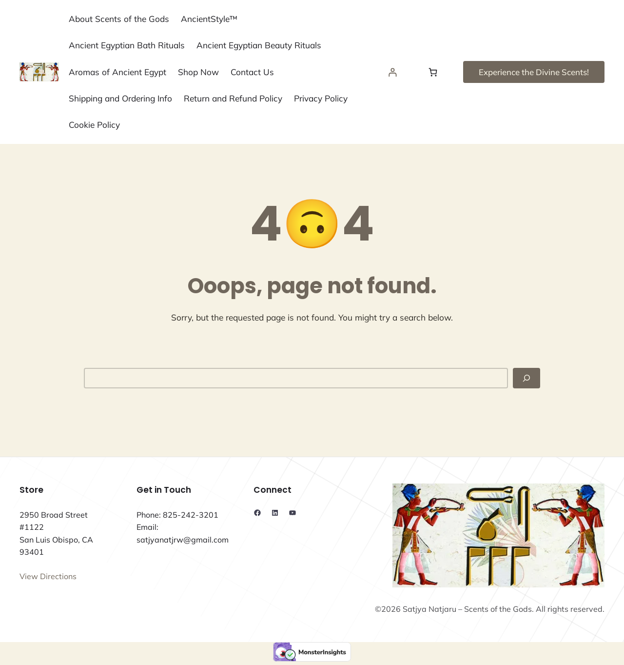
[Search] (526, 378)
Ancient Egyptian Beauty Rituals (258, 45)
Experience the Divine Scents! (534, 72)
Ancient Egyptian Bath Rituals (127, 45)
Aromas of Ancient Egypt (117, 72)
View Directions (48, 576)
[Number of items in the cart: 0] (433, 71)
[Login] (392, 71)
